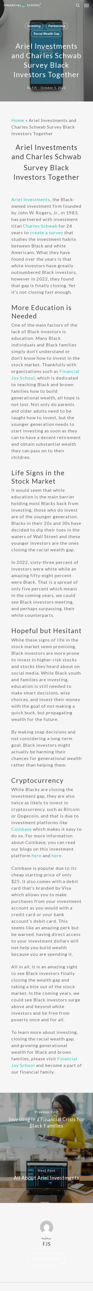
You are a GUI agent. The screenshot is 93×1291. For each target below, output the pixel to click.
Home (17, 120)
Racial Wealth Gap (46, 34)
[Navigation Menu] (86, 5)
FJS (34, 88)
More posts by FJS (46, 1259)
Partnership (56, 26)
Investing (34, 26)
